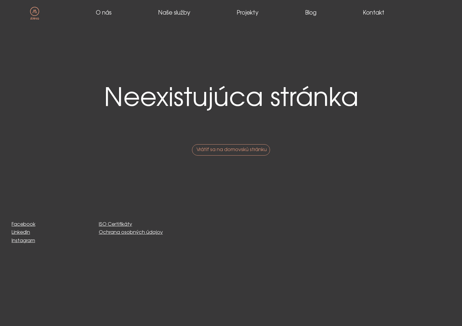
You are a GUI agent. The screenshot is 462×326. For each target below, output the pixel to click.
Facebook (23, 224)
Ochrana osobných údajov (131, 232)
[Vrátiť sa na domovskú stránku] (231, 150)
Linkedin (21, 232)
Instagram (23, 241)
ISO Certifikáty (115, 224)
